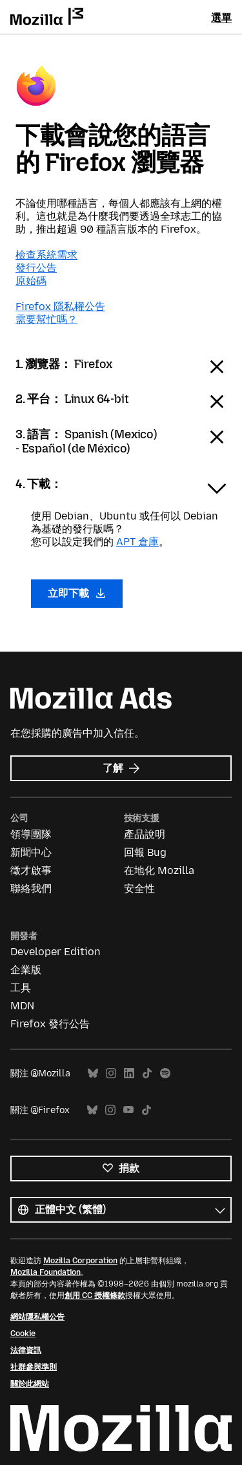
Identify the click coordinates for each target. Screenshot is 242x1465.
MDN (22, 1006)
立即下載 (77, 593)
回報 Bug (145, 852)
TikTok (147, 1073)
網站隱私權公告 (37, 1316)
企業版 (25, 970)
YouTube (128, 1110)
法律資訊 (25, 1350)
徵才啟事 (31, 870)
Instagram (111, 1073)
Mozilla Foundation (45, 1272)
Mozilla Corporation (80, 1260)
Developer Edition (55, 952)
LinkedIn (129, 1073)
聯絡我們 (31, 888)
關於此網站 (29, 1383)
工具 (20, 988)
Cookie (22, 1333)
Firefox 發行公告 (50, 1024)
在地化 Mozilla (159, 870)
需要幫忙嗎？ (46, 319)
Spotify (165, 1073)
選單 (221, 18)
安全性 (139, 888)
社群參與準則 (33, 1367)
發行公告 (36, 268)
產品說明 (144, 834)
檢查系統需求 (46, 255)
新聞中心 (31, 852)
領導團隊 (31, 834)
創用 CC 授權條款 (95, 1295)
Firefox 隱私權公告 (60, 306)
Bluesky (93, 1073)
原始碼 (30, 281)
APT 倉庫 (137, 542)
